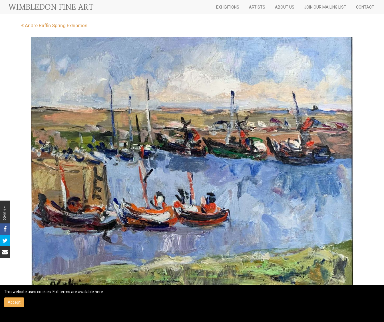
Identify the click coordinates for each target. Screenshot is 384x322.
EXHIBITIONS (227, 7)
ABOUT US (284, 7)
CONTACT (365, 7)
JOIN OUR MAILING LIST (325, 7)
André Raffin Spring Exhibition (54, 25)
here (99, 291)
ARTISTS (257, 7)
